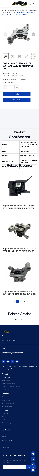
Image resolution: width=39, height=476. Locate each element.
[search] (18, 467)
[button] (33, 38)
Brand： (5, 86)
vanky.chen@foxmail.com (12, 353)
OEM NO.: (6, 83)
